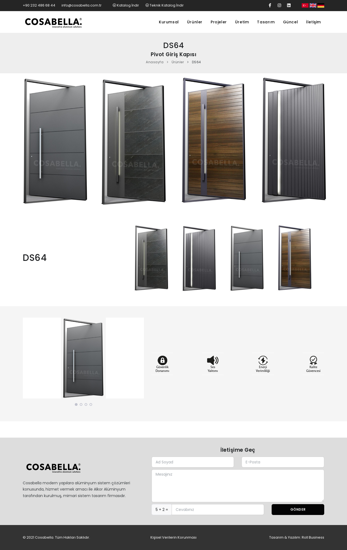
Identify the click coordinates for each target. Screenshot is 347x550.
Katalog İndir (126, 5)
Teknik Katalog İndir (164, 5)
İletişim (313, 22)
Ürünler (195, 22)
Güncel (290, 22)
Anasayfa (154, 62)
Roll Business (313, 537)
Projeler (219, 22)
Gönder (298, 509)
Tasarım (266, 22)
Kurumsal (169, 22)
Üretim (242, 22)
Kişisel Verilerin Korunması (173, 537)
